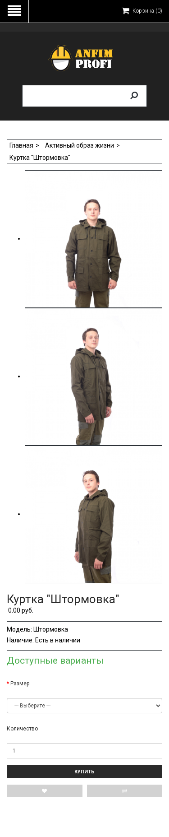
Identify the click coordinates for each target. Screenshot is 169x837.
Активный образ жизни (79, 145)
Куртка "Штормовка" (39, 157)
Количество (22, 728)
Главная (21, 145)
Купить (84, 772)
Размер (19, 683)
